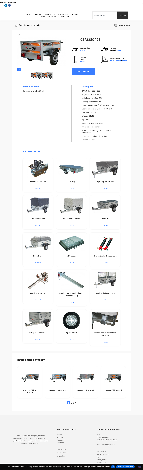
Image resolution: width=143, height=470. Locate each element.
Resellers (76, 15)
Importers (100, 457)
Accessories (62, 15)
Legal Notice (101, 463)
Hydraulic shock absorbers (105, 256)
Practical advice (63, 453)
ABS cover (71, 256)
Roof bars (105, 219)
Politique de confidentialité (125, 466)
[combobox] (104, 15)
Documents (61, 450)
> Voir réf (38, 188)
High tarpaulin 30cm (105, 182)
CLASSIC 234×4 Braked (29, 391)
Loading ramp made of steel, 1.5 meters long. (71, 294)
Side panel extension (38, 333)
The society (101, 452)
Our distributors (103, 454)
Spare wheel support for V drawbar (105, 334)
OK (113, 466)
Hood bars (37, 256)
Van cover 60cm (38, 219)
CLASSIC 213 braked (85, 390)
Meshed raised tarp (71, 219)
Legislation (61, 456)
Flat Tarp (71, 182)
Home (28, 15)
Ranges (38, 15)
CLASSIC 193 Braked (113, 390)
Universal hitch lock (38, 182)
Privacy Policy (102, 460)
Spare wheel (71, 333)
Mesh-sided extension (105, 293)
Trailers (48, 15)
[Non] (139, 467)
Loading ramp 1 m (37, 293)
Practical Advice (49, 17)
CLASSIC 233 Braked (57, 390)
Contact (65, 17)
